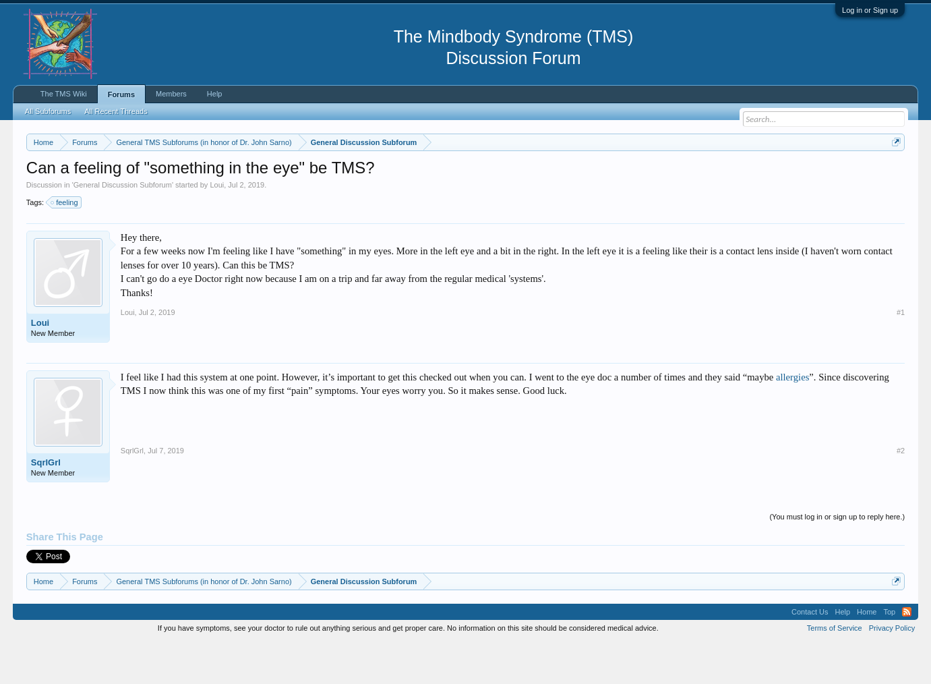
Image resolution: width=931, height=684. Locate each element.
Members (171, 94)
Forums (121, 94)
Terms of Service (834, 669)
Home (866, 653)
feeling (65, 243)
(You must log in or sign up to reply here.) (837, 557)
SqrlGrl (46, 503)
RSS (906, 653)
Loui (217, 225)
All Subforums (48, 111)
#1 (901, 353)
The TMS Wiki (63, 94)
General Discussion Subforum (122, 225)
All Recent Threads (115, 111)
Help (214, 94)
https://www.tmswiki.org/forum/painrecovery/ (643, 174)
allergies (792, 417)
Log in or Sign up (870, 10)
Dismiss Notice (894, 174)
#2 (901, 491)
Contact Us (809, 653)
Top (889, 653)
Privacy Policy (892, 669)
